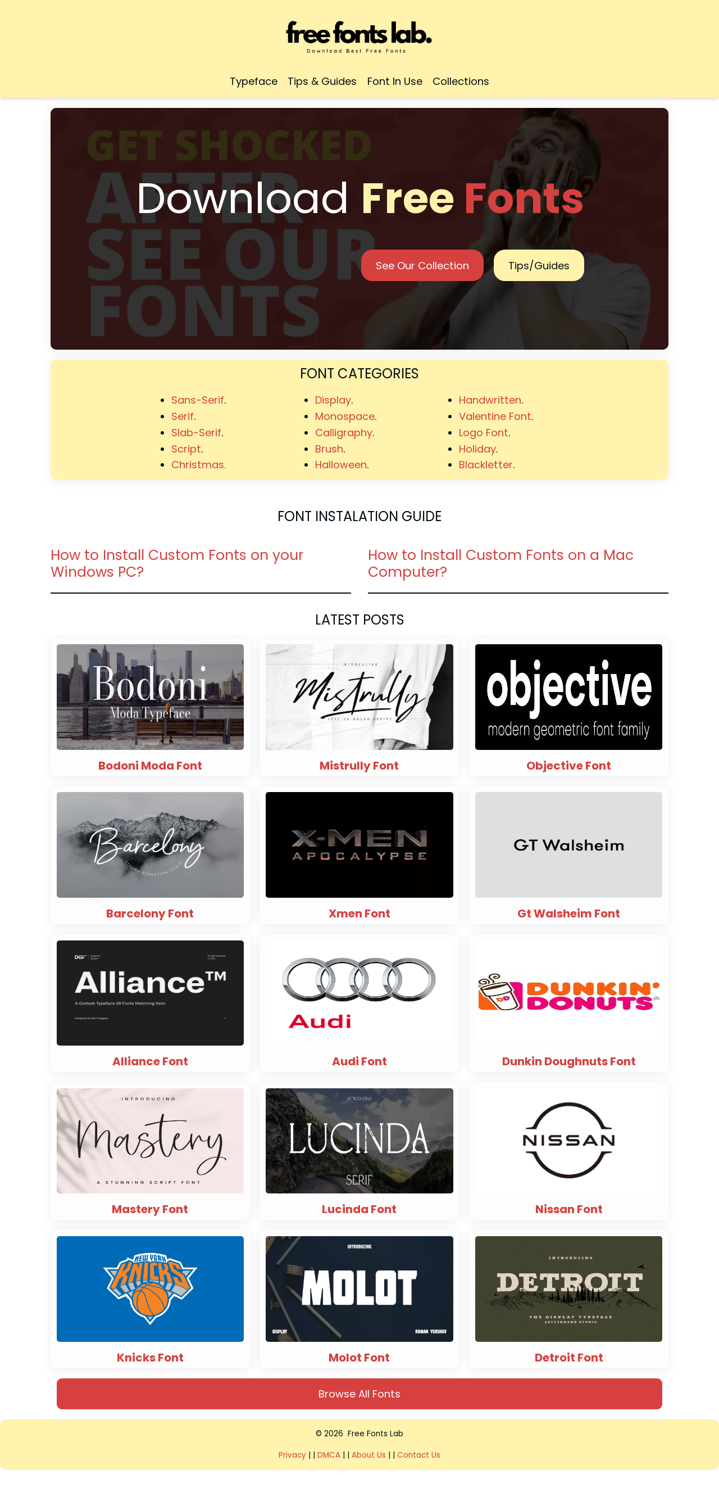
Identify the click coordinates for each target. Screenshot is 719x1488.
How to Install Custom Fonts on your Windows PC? (177, 564)
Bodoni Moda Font (150, 765)
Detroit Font (569, 1357)
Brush (329, 449)
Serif (182, 416)
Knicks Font (150, 1357)
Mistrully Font (359, 765)
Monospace (345, 416)
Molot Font (359, 1357)
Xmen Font (359, 913)
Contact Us (418, 1455)
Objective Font (568, 765)
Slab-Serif (196, 433)
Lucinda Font (359, 1209)
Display (333, 400)
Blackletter (486, 465)
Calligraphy (343, 433)
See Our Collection (422, 266)
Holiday (477, 449)
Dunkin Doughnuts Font (569, 1061)
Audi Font (359, 1061)
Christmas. (198, 465)
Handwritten (490, 400)
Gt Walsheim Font (568, 913)
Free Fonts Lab (375, 1433)
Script (186, 449)
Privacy (293, 1455)
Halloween (341, 465)
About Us (369, 1455)
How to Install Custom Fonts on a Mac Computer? (501, 564)
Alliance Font (150, 1061)
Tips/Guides (539, 266)
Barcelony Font (150, 913)
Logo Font (483, 433)
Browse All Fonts (359, 1394)
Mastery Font (150, 1209)
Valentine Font (495, 416)
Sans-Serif (197, 400)
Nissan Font (569, 1209)
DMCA (328, 1455)
